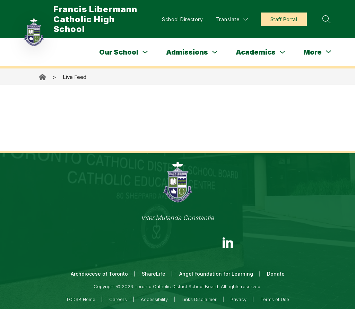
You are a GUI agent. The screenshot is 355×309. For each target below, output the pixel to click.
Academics (256, 52)
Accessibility (154, 299)
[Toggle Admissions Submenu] (215, 52)
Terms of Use (274, 299)
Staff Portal (283, 19)
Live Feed (74, 77)
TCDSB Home (80, 299)
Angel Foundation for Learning (216, 274)
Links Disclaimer (199, 299)
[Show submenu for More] (312, 52)
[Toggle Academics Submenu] (282, 52)
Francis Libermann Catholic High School (43, 77)
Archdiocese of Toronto (99, 274)
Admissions (187, 52)
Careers (118, 299)
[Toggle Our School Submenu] (145, 52)
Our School (118, 52)
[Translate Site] (232, 19)
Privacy (238, 299)
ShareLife (153, 274)
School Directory (182, 19)
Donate (276, 274)
